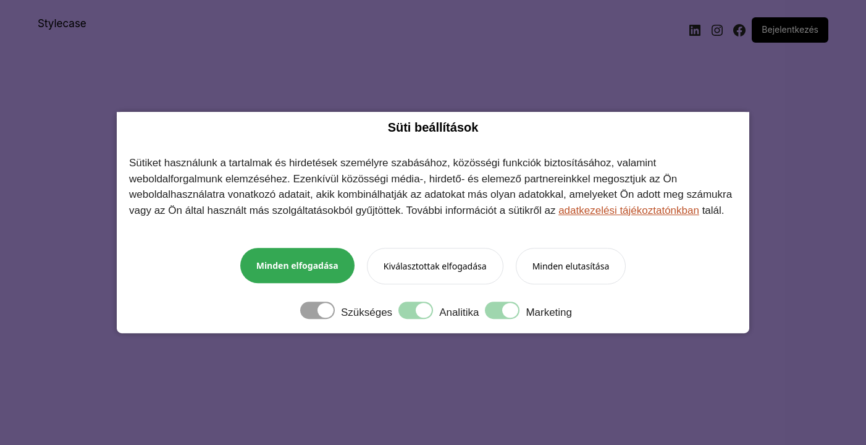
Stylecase (62, 23)
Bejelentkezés (790, 29)
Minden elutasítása (571, 266)
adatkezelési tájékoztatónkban (628, 210)
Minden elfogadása (297, 265)
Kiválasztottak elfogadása (435, 266)
